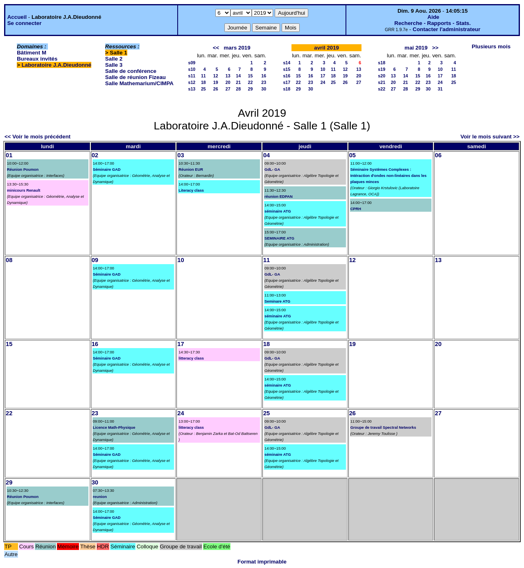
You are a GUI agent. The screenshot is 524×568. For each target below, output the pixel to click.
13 (228, 75)
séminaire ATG (277, 211)
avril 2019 (326, 48)
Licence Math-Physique (114, 427)
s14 (286, 62)
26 (215, 88)
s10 (191, 69)
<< (216, 48)
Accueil (17, 17)
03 (180, 155)
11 (203, 75)
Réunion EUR (190, 169)
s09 (191, 62)
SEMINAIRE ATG (279, 238)
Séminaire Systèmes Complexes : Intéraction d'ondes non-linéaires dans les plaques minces (388, 175)
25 (203, 88)
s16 (286, 75)
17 (323, 75)
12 (215, 75)
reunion (100, 497)
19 (215, 82)
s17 (286, 82)
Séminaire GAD (107, 169)
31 (440, 88)
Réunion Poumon (22, 169)
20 (228, 82)
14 (238, 75)
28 (238, 88)
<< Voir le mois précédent (37, 137)
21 (238, 82)
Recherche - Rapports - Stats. (432, 23)
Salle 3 (113, 65)
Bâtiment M (31, 53)
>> (435, 48)
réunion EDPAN (278, 197)
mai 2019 (415, 48)
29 (250, 88)
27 (228, 88)
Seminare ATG (277, 301)
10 (323, 69)
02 (95, 155)
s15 (286, 69)
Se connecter (24, 23)
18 (203, 82)
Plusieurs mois (491, 46)
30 (263, 88)
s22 (381, 88)
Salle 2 (113, 59)
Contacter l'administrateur (446, 29)
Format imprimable (262, 562)
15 (250, 75)
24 (323, 82)
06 (438, 155)
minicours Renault (23, 190)
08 (9, 260)
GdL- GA (272, 169)
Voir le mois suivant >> (490, 137)
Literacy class (191, 190)
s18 (286, 88)
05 (352, 155)
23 (263, 82)
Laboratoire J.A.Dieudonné (56, 65)
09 (95, 260)
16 (263, 75)
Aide (433, 17)
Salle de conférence (130, 71)
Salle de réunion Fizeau (135, 77)
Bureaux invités (37, 59)
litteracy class (191, 358)
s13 (191, 88)
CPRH (355, 209)
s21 (381, 82)
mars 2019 (237, 48)
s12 (191, 82)
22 (250, 82)
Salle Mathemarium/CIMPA (139, 83)
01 (9, 155)
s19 (381, 69)
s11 (191, 75)
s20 (381, 75)
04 (266, 155)
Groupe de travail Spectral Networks (383, 427)
